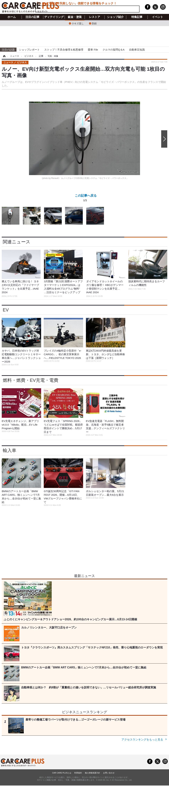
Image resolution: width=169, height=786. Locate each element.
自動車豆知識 (137, 49)
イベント (157, 17)
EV (6, 309)
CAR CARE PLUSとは (61, 773)
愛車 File (93, 49)
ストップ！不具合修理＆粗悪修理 (63, 49)
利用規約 (78, 773)
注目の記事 (32, 17)
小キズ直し (78, 23)
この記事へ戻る (86, 199)
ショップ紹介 (115, 17)
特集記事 (136, 17)
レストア (94, 17)
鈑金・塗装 (75, 17)
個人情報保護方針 (92, 773)
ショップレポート (29, 49)
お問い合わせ (109, 773)
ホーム (11, 17)
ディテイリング (54, 17)
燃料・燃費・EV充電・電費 (30, 380)
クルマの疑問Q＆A (114, 49)
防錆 (94, 23)
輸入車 (9, 450)
